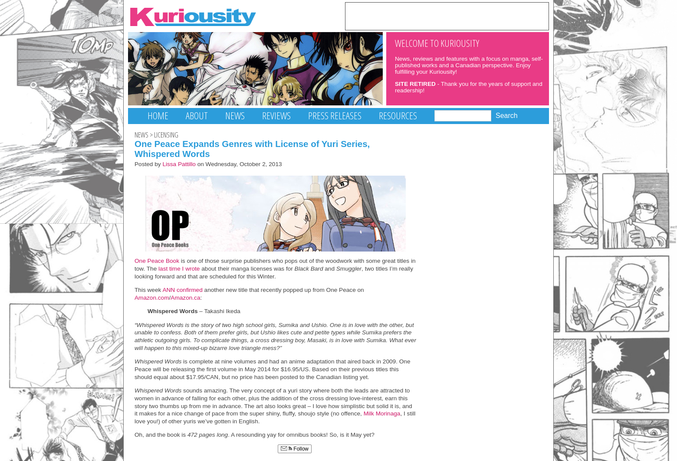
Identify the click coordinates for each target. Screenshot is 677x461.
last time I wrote (179, 268)
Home (158, 115)
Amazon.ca (185, 297)
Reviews (276, 115)
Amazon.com (152, 297)
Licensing (166, 135)
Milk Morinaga (382, 413)
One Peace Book (157, 261)
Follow (295, 449)
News (235, 115)
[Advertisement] (447, 16)
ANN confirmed (181, 290)
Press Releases (335, 115)
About (197, 115)
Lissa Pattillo (179, 164)
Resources (398, 115)
